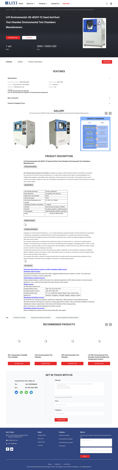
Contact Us (40, 445)
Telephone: (58, 410)
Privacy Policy (67, 464)
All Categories (62, 446)
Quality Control (41, 442)
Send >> (85, 456)
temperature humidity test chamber (40, 317)
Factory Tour (41, 438)
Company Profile (42, 435)
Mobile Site (57, 464)
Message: (58, 380)
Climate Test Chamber (64, 435)
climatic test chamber (19, 317)
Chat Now (29, 37)
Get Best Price (13, 37)
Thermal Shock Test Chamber (66, 442)
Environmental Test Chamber (25, 9)
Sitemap (50, 464)
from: (56, 401)
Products (13, 9)
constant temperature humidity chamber (67, 317)
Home (7, 9)
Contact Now (61, 420)
